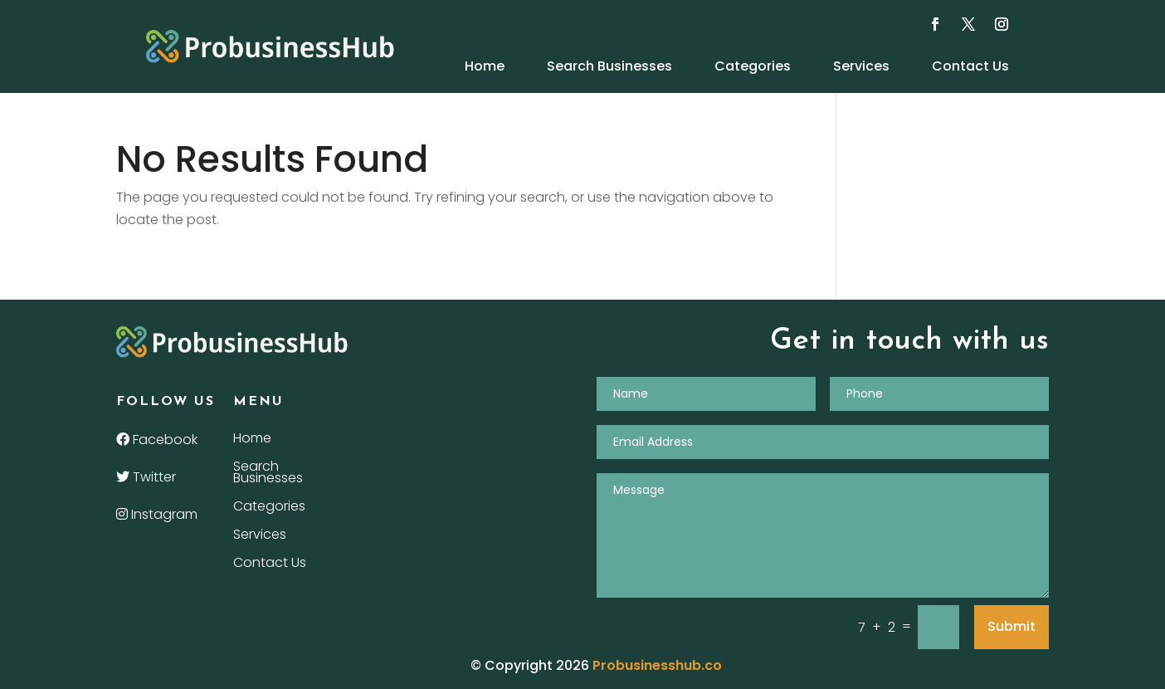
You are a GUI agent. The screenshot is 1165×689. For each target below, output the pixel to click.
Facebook (156, 439)
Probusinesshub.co (657, 665)
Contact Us (970, 66)
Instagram (156, 514)
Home (485, 66)
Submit (1011, 626)
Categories (752, 66)
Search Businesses (609, 66)
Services (861, 66)
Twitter (146, 476)
